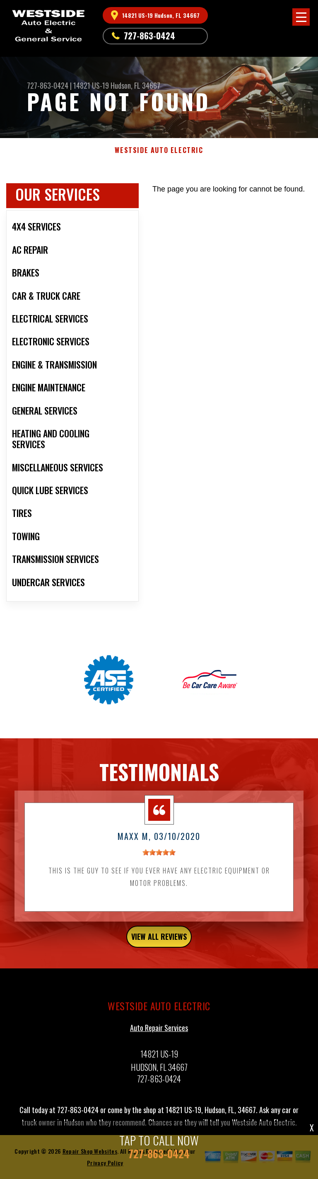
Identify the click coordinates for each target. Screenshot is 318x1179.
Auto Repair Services (159, 1031)
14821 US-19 (91, 85)
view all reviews (159, 939)
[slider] (159, 855)
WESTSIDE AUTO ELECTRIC (159, 150)
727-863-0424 (149, 35)
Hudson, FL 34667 (135, 85)
